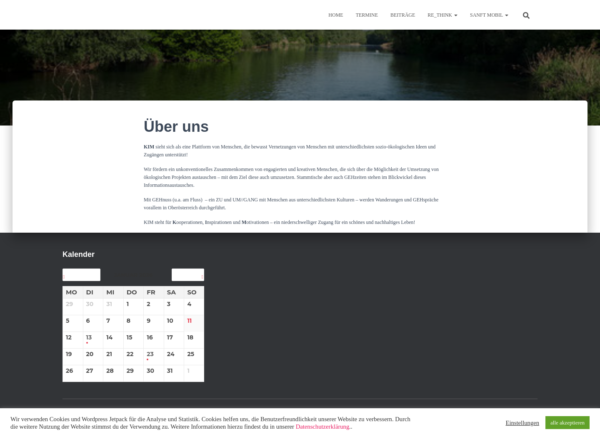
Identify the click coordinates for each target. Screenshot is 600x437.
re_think (443, 15)
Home (335, 15)
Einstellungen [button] (522, 422)
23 (150, 354)
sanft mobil (489, 15)
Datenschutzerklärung (323, 426)
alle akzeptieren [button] (567, 422)
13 (89, 337)
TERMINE (367, 15)
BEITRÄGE (402, 15)
